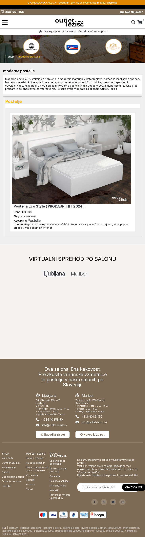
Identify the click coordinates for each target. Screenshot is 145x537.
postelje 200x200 (43, 530)
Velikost (30, 479)
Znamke (69, 31)
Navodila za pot (53, 434)
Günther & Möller (11, 462)
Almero (6, 472)
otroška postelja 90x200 (68, 530)
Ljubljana (54, 273)
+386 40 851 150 (52, 419)
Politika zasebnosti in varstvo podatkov (37, 469)
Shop (11, 56)
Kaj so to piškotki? (35, 462)
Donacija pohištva (11, 481)
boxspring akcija (52, 527)
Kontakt (54, 490)
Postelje (34, 220)
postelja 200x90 (114, 530)
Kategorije (52, 31)
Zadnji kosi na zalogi (13, 476)
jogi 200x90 (114, 527)
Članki (29, 489)
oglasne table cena (30, 527)
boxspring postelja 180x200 (17, 530)
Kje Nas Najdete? (131, 11)
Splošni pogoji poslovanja (57, 462)
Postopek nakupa (59, 480)
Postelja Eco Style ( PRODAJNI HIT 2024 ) (49, 206)
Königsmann (9, 467)
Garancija (55, 476)
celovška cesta (71, 527)
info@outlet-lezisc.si (54, 425)
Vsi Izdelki (7, 458)
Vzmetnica (32, 475)
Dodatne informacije (92, 31)
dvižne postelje (131, 527)
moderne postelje (29, 56)
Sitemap (30, 484)
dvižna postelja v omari (93, 527)
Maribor (79, 274)
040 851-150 (12, 11)
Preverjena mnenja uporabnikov (60, 496)
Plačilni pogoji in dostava (58, 470)
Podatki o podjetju (35, 458)
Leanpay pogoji (58, 485)
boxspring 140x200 (93, 530)
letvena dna (19, 533)
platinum (13, 527)
